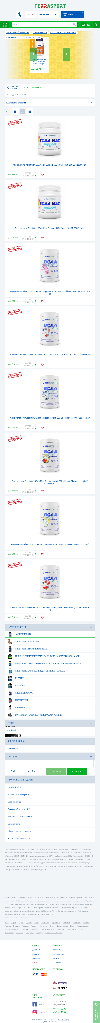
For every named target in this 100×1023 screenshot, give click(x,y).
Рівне (72, 926)
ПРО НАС (56, 958)
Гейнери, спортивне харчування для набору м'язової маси (43, 656)
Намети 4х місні (14, 787)
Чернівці (25, 929)
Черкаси (34, 926)
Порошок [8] (13, 748)
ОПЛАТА (35, 954)
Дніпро (29, 923)
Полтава (16, 926)
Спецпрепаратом (20, 693)
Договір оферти (50, 1022)
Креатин (15, 678)
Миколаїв (66, 923)
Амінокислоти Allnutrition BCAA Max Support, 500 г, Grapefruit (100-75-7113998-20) (50, 165)
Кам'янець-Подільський (53, 933)
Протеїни (16, 685)
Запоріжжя (45, 923)
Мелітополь (9, 933)
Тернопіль (60, 929)
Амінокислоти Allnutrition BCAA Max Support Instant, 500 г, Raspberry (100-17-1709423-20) (50, 354)
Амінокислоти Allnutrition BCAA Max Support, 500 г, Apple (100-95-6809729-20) (50, 228)
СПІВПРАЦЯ (57, 950)
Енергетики (17, 700)
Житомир (43, 926)
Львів (36, 923)
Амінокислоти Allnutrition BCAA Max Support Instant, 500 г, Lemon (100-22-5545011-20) (50, 544)
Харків (13, 923)
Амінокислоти (19, 634)
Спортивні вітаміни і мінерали (27, 649)
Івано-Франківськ (48, 929)
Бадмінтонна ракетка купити (20, 816)
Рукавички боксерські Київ (19, 809)
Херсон (7, 926)
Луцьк (81, 929)
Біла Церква (71, 929)
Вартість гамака (14, 802)
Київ (6, 923)
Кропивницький (83, 926)
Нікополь (19, 933)
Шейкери (16, 707)
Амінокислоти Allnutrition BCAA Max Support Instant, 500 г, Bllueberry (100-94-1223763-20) (50, 418)
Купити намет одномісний (19, 839)
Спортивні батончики (23, 641)
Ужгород (39, 933)
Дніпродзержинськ (12, 929)
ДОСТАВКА (36, 950)
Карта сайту (63, 1019)
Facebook (38, 1004)
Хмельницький (62, 926)
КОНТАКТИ (57, 962)
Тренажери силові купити (18, 794)
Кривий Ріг (56, 923)
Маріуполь (76, 923)
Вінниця (86, 923)
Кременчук (35, 929)
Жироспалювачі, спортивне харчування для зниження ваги (44, 663)
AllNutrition (13, 730)
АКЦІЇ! (31, 14)
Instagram (38, 1012)
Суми (52, 926)
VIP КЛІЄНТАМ (58, 954)
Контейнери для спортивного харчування (34, 715)
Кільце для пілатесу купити (19, 831)
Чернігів (25, 926)
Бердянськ (29, 933)
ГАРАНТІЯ (36, 958)
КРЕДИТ (35, 962)
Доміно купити (14, 824)
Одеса (21, 923)
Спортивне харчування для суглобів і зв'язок (36, 671)
